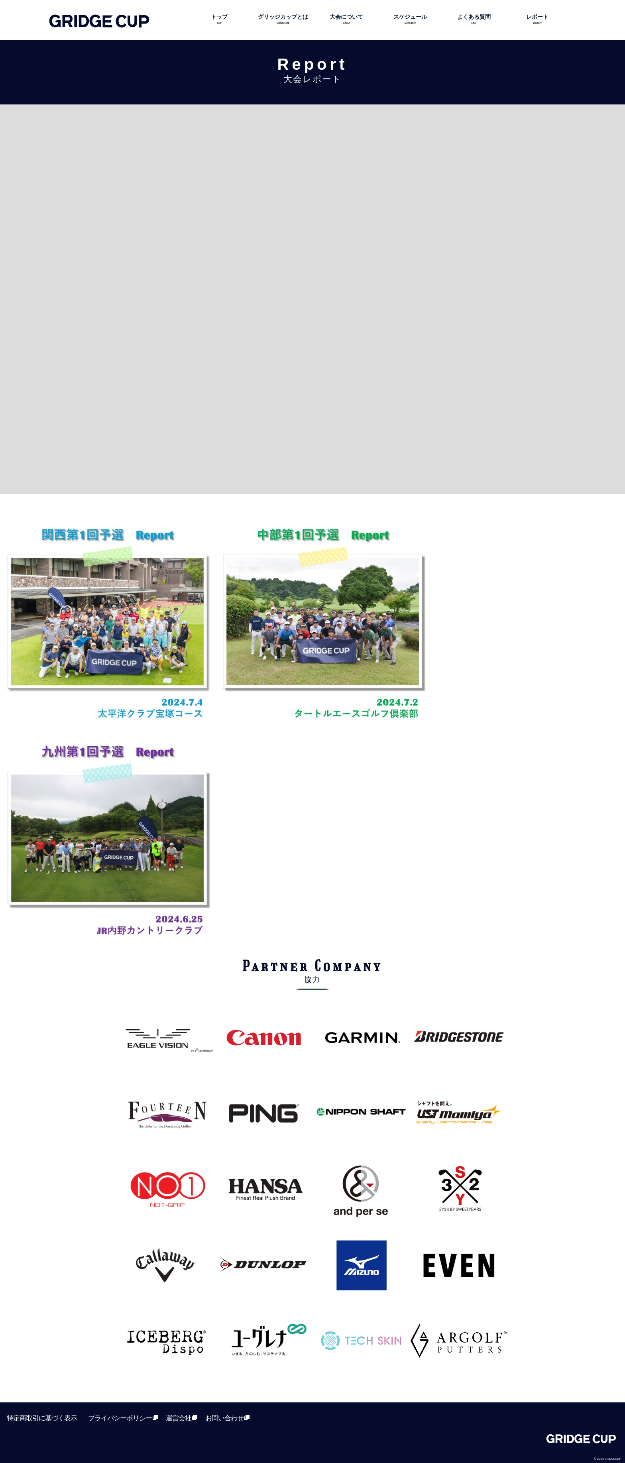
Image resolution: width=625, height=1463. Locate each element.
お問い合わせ (225, 1418)
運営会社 (180, 1418)
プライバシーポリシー (121, 1418)
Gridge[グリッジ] (581, 1440)
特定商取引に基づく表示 (42, 1418)
